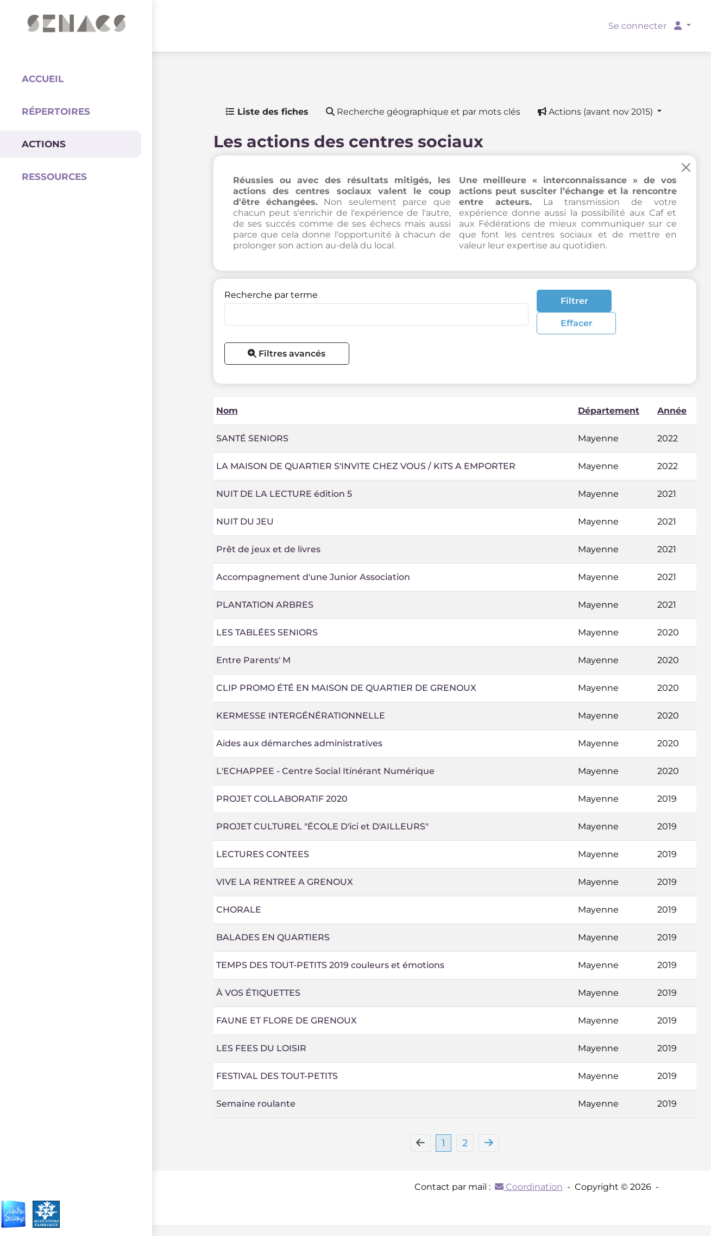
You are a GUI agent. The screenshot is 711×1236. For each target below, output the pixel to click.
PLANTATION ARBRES (264, 605)
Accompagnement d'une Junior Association (313, 577)
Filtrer (574, 301)
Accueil (43, 78)
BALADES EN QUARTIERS (273, 937)
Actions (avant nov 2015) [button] (596, 112)
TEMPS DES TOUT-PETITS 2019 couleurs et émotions (330, 965)
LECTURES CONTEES (262, 854)
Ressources (54, 176)
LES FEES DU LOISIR (261, 1048)
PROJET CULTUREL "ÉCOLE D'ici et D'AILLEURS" (322, 826)
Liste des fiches (267, 112)
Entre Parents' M (253, 660)
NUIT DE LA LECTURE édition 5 (284, 494)
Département (608, 410)
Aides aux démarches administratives (299, 743)
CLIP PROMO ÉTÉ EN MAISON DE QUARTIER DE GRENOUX (346, 688)
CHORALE (238, 909)
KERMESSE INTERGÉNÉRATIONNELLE (300, 715)
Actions (44, 144)
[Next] (489, 1143)
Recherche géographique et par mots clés (423, 112)
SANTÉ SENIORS (252, 438)
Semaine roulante (255, 1103)
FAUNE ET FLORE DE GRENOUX (286, 1020)
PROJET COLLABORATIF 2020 (282, 799)
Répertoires (56, 111)
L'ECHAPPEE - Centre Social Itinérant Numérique (325, 771)
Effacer (577, 323)
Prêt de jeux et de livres (268, 549)
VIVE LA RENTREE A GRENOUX (284, 882)
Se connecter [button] (646, 26)
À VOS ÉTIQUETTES (258, 993)
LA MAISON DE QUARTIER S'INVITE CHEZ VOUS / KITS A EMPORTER (365, 466)
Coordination (529, 1187)
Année (672, 410)
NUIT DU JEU (245, 521)
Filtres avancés (286, 353)
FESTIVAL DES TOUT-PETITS (277, 1076)
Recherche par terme (271, 295)
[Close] (686, 167)
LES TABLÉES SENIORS (267, 632)
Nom (227, 410)
